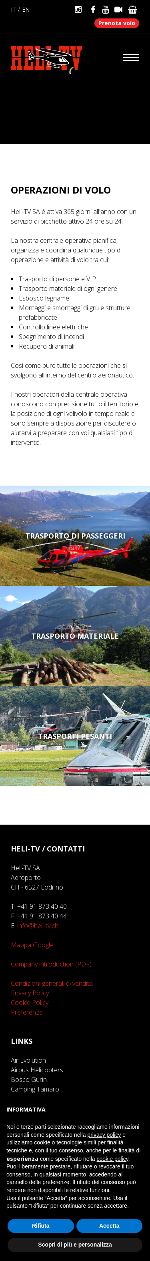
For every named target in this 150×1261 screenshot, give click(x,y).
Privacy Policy (30, 993)
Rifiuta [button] (41, 1226)
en (26, 9)
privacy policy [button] (104, 1135)
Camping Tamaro (35, 1089)
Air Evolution (28, 1060)
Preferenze (27, 1012)
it (13, 9)
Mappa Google (32, 944)
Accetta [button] (109, 1226)
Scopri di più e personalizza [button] (75, 1244)
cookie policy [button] (112, 1159)
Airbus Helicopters (37, 1069)
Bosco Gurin (29, 1079)
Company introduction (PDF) (51, 964)
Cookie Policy (29, 1002)
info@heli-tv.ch (37, 925)
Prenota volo (116, 23)
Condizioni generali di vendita (52, 983)
